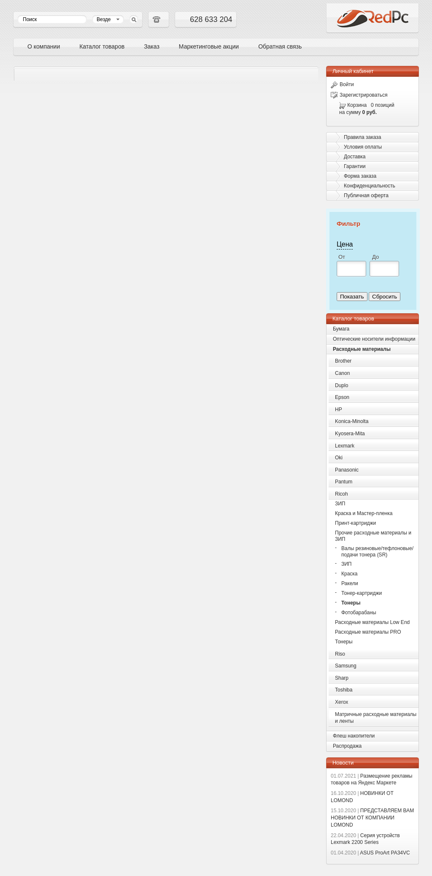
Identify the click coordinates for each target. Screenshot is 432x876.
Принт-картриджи (355, 523)
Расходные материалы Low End (372, 622)
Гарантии (354, 166)
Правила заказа (362, 137)
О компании (43, 46)
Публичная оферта (366, 195)
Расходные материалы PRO (368, 632)
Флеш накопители (354, 736)
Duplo (341, 385)
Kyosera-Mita (350, 434)
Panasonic (347, 470)
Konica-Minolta (351, 421)
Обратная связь (280, 46)
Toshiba (343, 690)
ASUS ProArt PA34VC (370, 853)
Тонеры (350, 603)
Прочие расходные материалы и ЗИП (373, 536)
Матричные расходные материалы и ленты (375, 717)
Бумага (341, 329)
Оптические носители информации (374, 339)
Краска (349, 574)
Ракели (349, 583)
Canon (342, 373)
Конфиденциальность (369, 186)
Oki (339, 458)
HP (338, 409)
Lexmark (344, 446)
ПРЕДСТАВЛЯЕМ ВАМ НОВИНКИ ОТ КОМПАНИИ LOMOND (372, 818)
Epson (342, 397)
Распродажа (347, 746)
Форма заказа (360, 176)
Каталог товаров (101, 46)
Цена (345, 244)
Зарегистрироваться (359, 95)
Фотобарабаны (358, 613)
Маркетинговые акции (209, 46)
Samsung (345, 666)
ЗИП (340, 504)
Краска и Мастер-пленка (363, 513)
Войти (342, 84)
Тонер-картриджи (361, 593)
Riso (340, 654)
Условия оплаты (363, 147)
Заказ (151, 46)
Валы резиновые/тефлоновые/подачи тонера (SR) (377, 551)
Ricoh (341, 494)
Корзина (357, 105)
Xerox (341, 702)
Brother (343, 361)
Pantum (343, 482)
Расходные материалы (362, 349)
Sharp (341, 678)
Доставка (355, 157)
